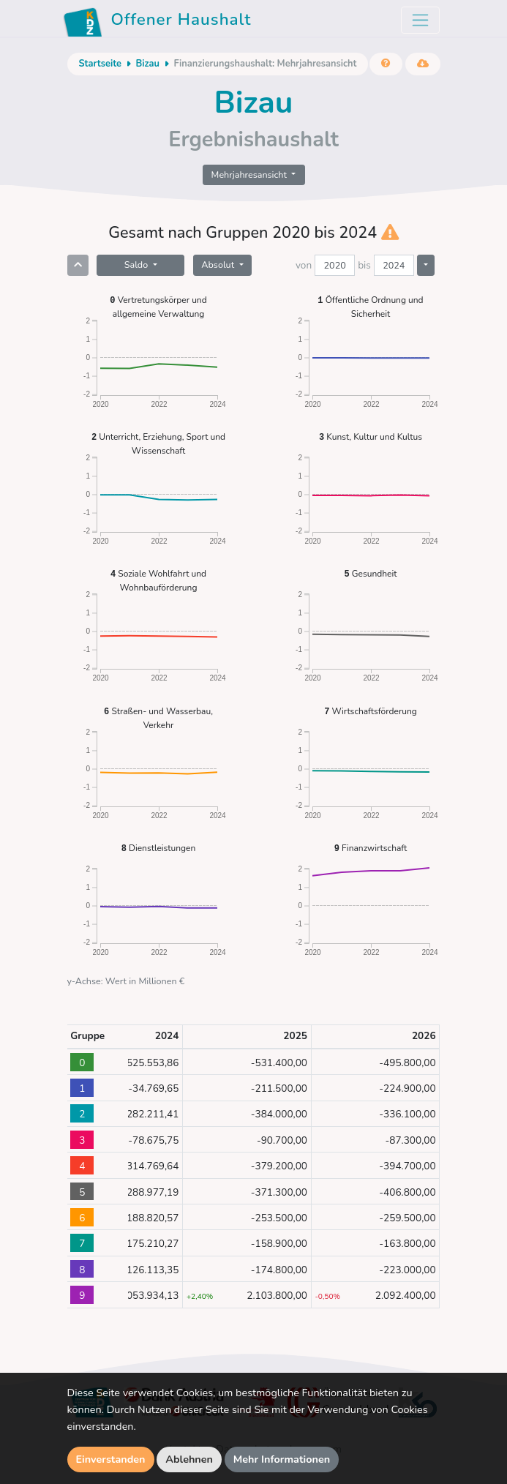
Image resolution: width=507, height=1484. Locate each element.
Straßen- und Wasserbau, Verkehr (158, 717)
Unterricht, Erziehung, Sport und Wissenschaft (158, 443)
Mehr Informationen (282, 1459)
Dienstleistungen (158, 848)
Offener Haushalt (157, 22)
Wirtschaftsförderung (370, 711)
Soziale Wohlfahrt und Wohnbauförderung (158, 580)
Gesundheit (371, 573)
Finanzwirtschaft (370, 848)
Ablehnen (189, 1459)
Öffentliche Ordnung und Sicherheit (370, 306)
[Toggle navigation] (420, 20)
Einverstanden (111, 1459)
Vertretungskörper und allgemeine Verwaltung (158, 306)
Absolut (218, 264)
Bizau (147, 63)
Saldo (137, 264)
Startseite (100, 63)
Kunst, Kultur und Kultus (370, 436)
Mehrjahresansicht (250, 174)
